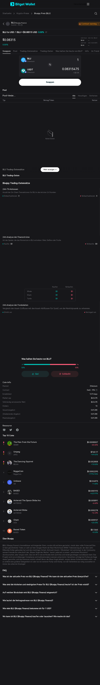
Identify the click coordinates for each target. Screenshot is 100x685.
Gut (35, 374)
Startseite (7, 13)
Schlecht (64, 374)
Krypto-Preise (23, 13)
